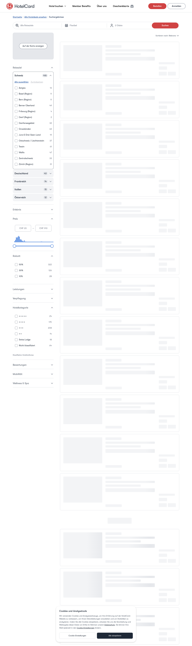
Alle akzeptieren (115, 636)
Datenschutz (109, 625)
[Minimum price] (23, 228)
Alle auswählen (22, 82)
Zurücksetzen (37, 82)
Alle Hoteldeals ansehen (35, 17)
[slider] (14, 246)
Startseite (17, 17)
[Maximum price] (43, 228)
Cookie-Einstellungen (85, 628)
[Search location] (39, 25)
